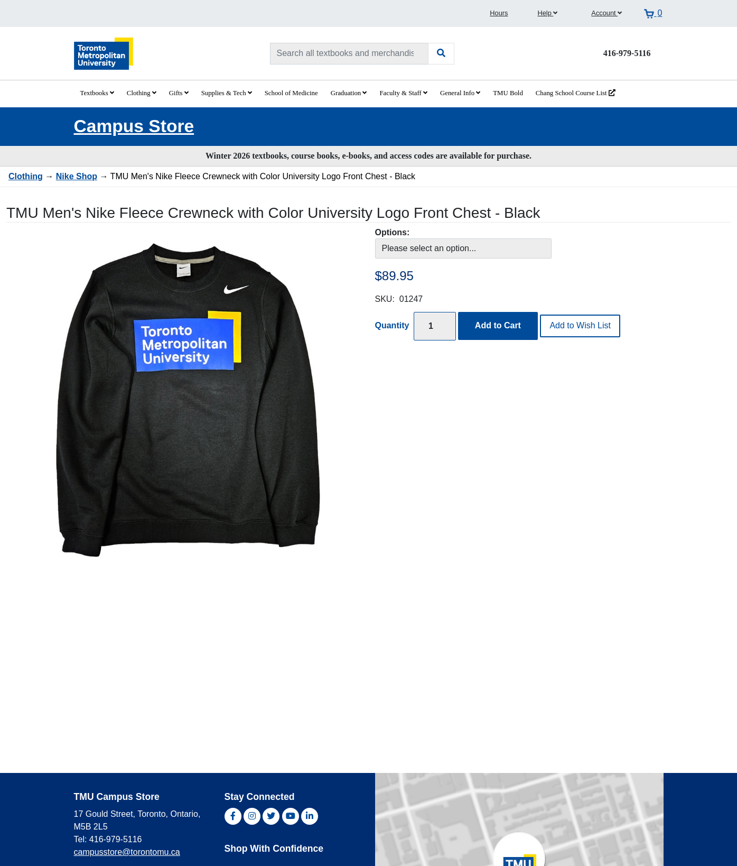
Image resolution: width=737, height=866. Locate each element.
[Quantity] (435, 326)
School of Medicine (291, 93)
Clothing (141, 93)
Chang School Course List (575, 93)
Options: (392, 232)
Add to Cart (498, 325)
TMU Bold (508, 93)
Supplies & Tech (226, 93)
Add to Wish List (580, 325)
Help (547, 13)
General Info (460, 93)
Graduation (349, 93)
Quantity (392, 325)
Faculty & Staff (403, 93)
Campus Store (134, 126)
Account (606, 13)
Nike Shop (76, 176)
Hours (499, 13)
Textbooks (97, 93)
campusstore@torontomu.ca (127, 851)
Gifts (179, 93)
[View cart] (653, 13)
